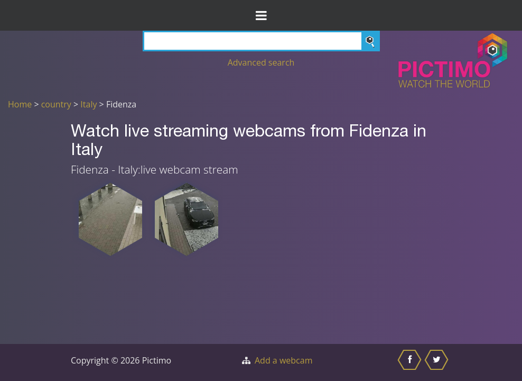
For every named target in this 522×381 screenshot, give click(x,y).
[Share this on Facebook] (410, 362)
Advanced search (261, 62)
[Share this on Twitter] (437, 362)
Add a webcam (283, 360)
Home (20, 104)
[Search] (261, 41)
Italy (88, 104)
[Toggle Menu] (261, 15)
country (56, 104)
